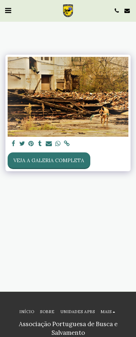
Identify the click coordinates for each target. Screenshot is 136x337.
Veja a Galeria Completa (48, 160)
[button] (8, 10)
